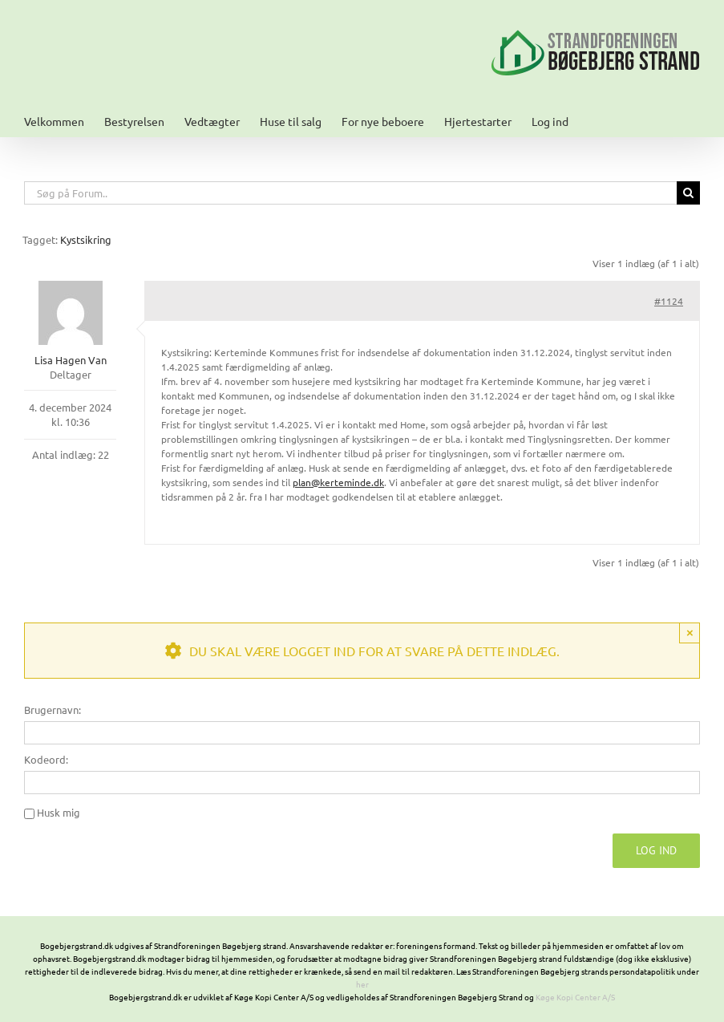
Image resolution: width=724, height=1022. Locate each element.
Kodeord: (46, 759)
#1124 (668, 300)
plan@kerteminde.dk (338, 482)
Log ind (656, 850)
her (362, 984)
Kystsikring (85, 239)
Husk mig (58, 812)
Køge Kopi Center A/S (575, 997)
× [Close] (690, 632)
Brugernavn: (52, 709)
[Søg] (688, 193)
